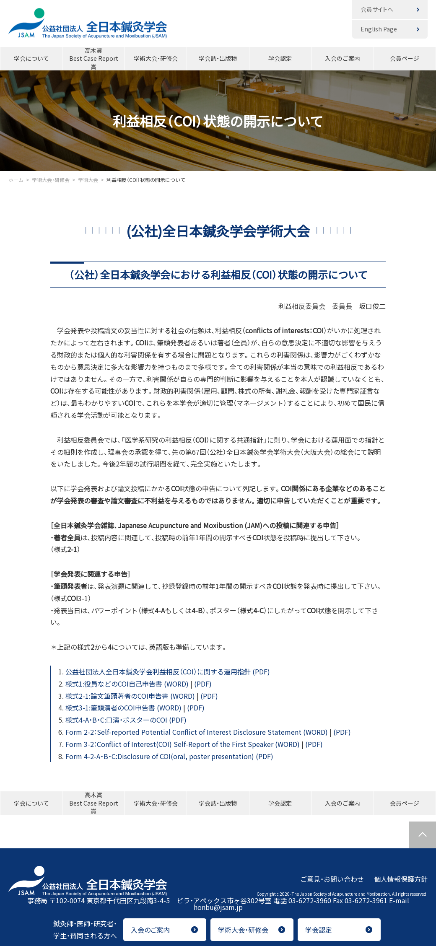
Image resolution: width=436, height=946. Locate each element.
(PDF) (203, 684)
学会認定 (280, 58)
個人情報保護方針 (401, 878)
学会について (31, 58)
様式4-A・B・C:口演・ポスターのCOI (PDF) (126, 720)
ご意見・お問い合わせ (332, 878)
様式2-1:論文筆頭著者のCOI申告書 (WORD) (131, 696)
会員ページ (404, 58)
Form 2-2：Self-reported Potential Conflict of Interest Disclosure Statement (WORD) (197, 732)
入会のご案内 (342, 58)
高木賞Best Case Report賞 (93, 58)
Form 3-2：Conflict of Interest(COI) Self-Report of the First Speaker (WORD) (183, 744)
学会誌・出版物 (218, 58)
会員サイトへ (377, 9)
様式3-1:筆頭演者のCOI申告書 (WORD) (124, 707)
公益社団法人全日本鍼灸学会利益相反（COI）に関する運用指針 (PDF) (167, 671)
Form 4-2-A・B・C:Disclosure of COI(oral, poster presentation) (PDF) (169, 756)
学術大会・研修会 (156, 58)
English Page (379, 29)
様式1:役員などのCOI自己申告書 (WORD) (127, 684)
